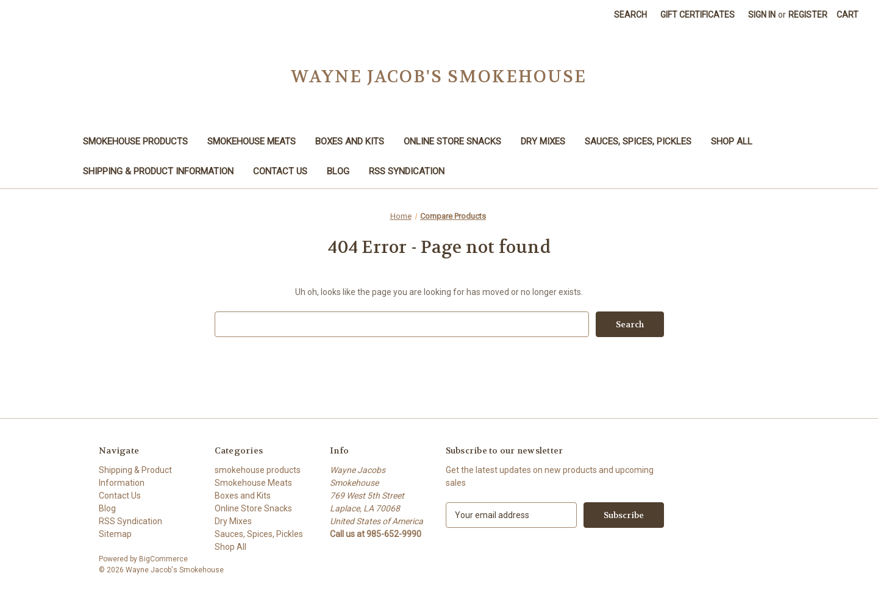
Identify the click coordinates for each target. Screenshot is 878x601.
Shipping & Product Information (158, 171)
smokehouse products (135, 141)
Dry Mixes (543, 141)
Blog (338, 171)
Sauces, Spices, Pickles (638, 141)
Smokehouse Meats (251, 141)
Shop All (731, 141)
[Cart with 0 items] (847, 15)
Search (630, 15)
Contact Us (280, 171)
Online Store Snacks (452, 141)
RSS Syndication (406, 171)
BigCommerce (163, 559)
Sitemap (115, 534)
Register (807, 15)
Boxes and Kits (349, 141)
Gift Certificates (697, 15)
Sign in (762, 15)
